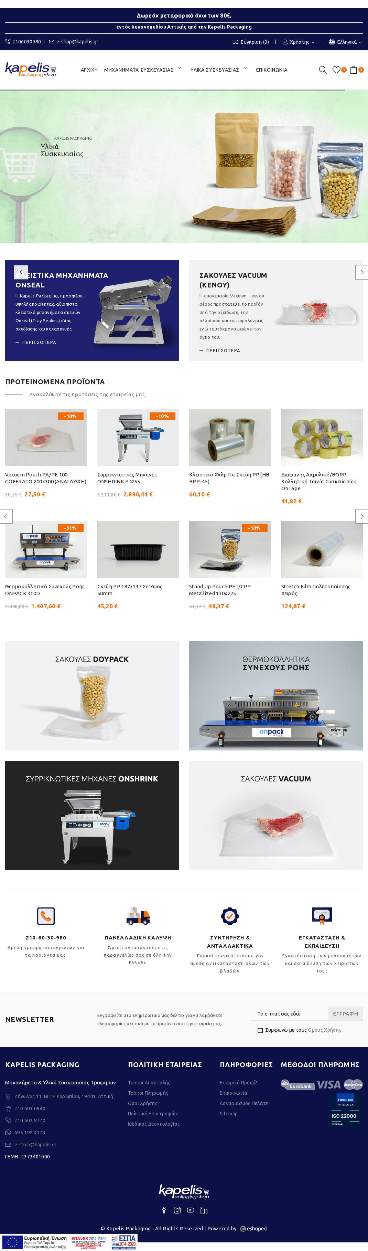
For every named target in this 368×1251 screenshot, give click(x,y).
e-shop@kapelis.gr (73, 41)
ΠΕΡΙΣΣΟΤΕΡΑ (39, 342)
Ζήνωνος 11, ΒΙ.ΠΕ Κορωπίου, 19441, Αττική (63, 1105)
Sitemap (229, 1122)
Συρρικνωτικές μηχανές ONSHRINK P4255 (127, 478)
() (338, 70)
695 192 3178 (29, 1141)
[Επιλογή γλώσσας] (346, 42)
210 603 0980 (29, 1117)
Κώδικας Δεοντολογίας (154, 1132)
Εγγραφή (345, 1022)
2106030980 (23, 41)
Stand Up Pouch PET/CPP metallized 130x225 (220, 598)
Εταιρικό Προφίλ (239, 1091)
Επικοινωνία (233, 1101)
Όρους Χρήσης (325, 1038)
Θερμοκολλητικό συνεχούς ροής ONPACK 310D (45, 598)
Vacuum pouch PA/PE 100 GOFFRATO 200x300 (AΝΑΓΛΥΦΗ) (45, 478)
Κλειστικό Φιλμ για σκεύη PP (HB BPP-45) (229, 478)
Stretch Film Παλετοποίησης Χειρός (316, 598)
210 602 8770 (29, 1129)
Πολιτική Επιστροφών (153, 1122)
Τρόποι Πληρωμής (148, 1101)
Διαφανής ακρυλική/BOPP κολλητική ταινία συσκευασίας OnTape (319, 481)
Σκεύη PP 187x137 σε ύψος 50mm (130, 598)
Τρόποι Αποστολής (149, 1091)
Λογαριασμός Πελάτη (244, 1112)
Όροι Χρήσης (143, 1112)
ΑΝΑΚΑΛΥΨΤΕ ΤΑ (60, 190)
